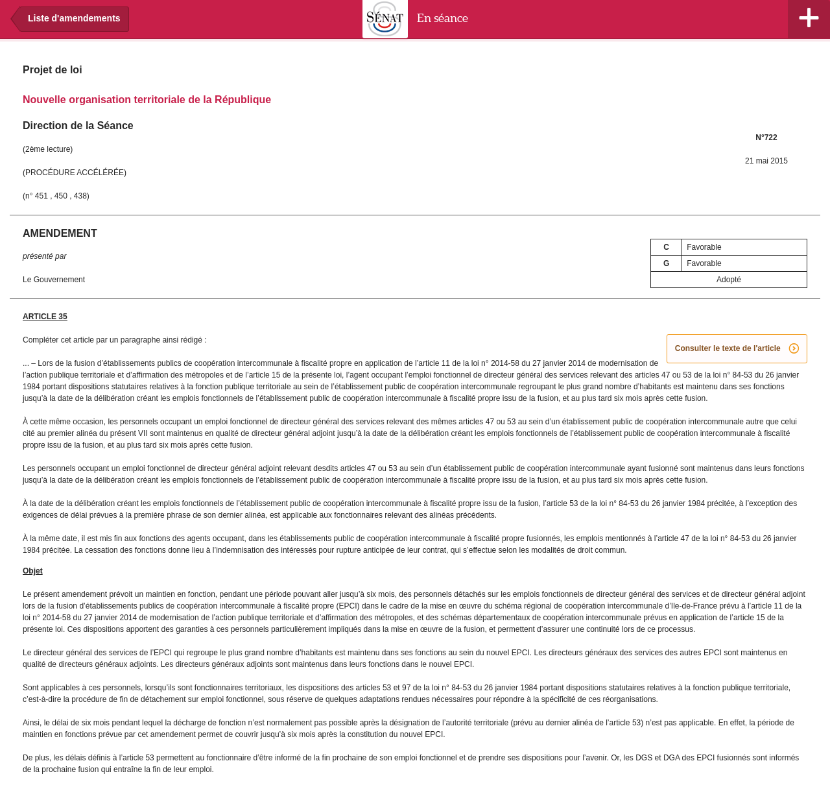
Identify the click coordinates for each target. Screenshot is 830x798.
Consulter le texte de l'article (737, 349)
